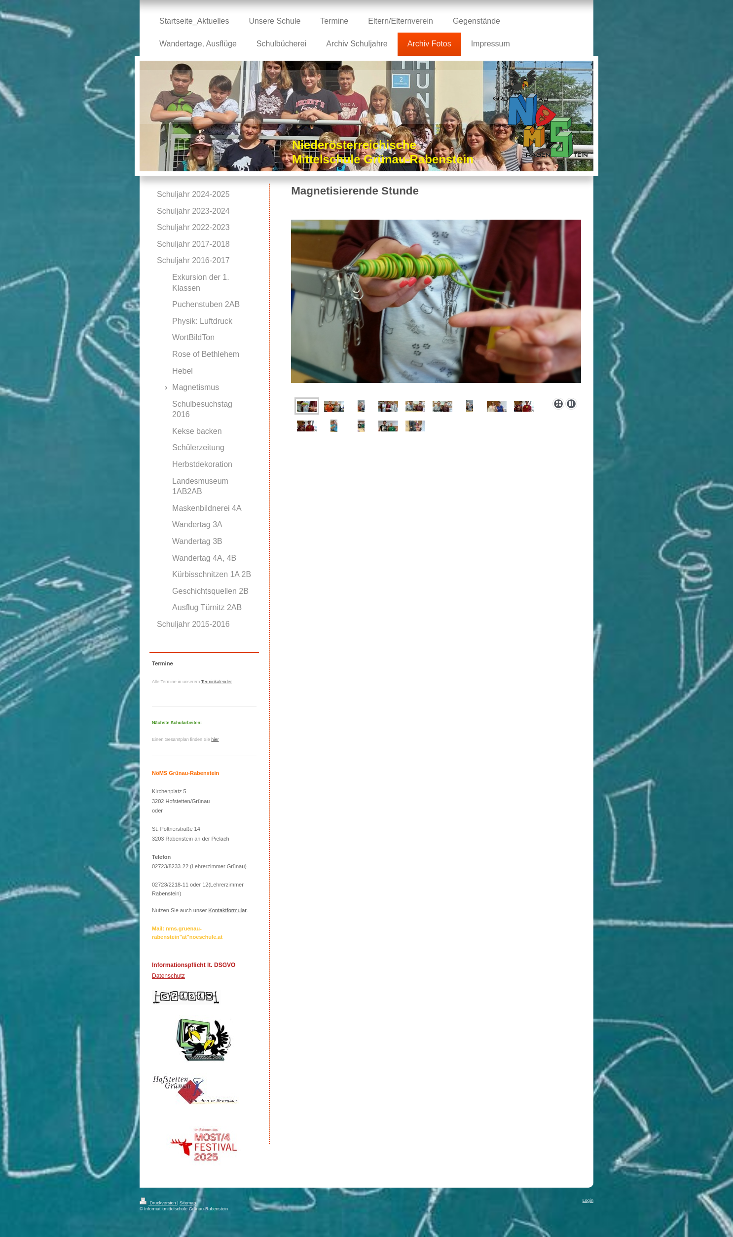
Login (588, 1200)
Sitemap (188, 1202)
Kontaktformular (227, 910)
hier (215, 739)
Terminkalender (216, 681)
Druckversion (158, 1202)
